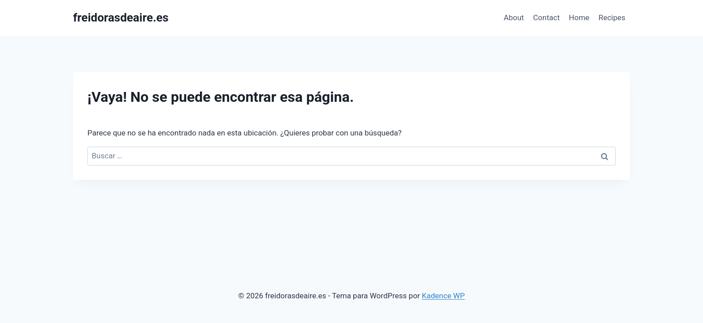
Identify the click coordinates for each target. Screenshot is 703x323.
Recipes (612, 17)
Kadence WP (443, 295)
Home (579, 17)
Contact (546, 17)
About (513, 17)
